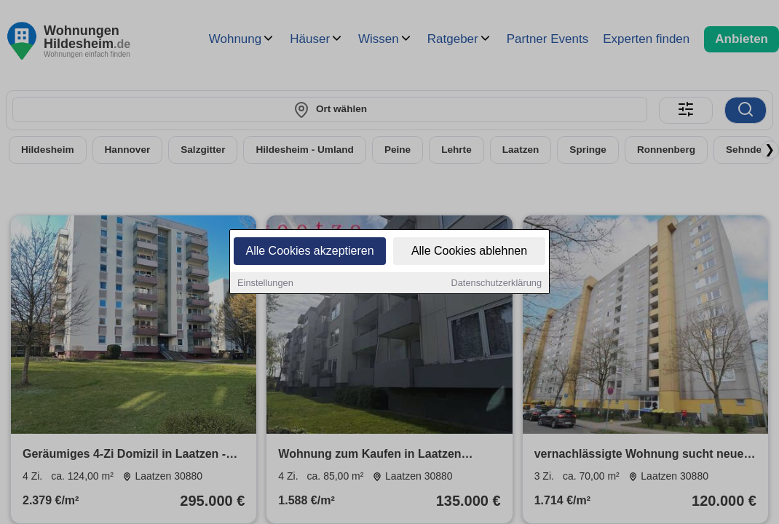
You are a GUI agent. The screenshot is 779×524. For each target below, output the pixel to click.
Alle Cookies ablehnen (469, 251)
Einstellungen (265, 283)
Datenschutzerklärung (496, 283)
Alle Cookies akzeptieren (309, 251)
